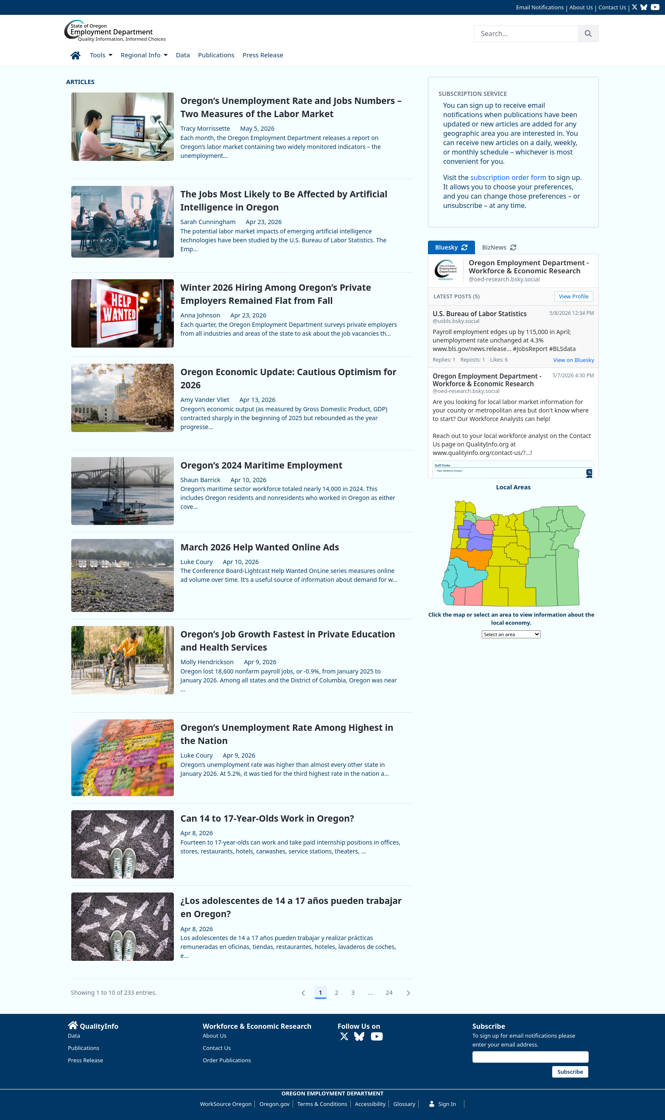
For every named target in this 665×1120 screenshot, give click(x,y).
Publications (83, 1048)
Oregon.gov (275, 1104)
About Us (581, 7)
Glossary (405, 1104)
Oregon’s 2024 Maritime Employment (262, 465)
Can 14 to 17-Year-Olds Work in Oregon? (267, 818)
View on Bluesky (573, 359)
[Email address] (530, 1057)
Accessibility (370, 1104)
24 (391, 993)
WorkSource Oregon (226, 1104)
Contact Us (612, 7)
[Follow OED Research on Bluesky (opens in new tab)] (644, 7)
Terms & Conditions (322, 1104)
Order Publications (227, 1060)
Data (74, 1035)
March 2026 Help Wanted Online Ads (260, 547)
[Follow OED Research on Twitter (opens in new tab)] (635, 7)
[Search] (526, 33)
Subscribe (488, 1026)
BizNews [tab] (499, 247)
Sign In (442, 1104)
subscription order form (508, 177)
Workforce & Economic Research (257, 1026)
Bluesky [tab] (451, 247)
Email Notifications (540, 7)
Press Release (85, 1060)
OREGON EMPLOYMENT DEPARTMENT (333, 1093)
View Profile (574, 296)
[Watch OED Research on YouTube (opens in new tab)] (655, 7)
